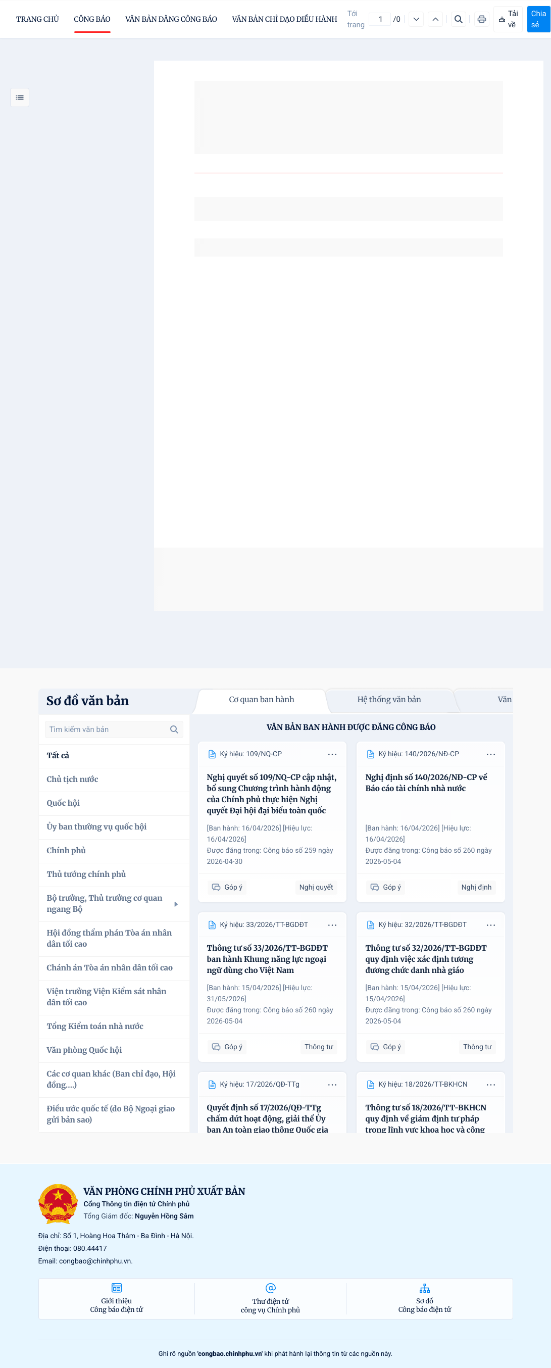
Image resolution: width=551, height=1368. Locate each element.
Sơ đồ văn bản (87, 701)
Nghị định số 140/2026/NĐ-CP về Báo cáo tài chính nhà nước (426, 783)
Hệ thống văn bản (389, 700)
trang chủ (37, 19)
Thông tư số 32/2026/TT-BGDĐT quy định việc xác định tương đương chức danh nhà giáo (426, 959)
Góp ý (227, 888)
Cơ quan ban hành (261, 700)
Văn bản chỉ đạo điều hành (284, 19)
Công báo (92, 19)
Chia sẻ (538, 19)
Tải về (508, 19)
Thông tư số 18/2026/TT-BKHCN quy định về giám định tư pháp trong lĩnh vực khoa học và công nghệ (426, 1124)
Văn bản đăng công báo (171, 19)
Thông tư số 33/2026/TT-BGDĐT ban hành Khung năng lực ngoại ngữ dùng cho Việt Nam (267, 959)
